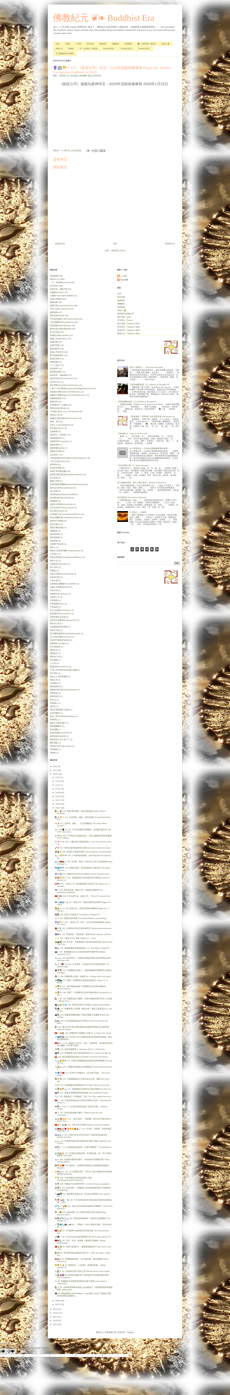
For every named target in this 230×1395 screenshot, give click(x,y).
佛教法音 (54, 650)
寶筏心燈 (54, 680)
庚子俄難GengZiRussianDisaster (64, 385)
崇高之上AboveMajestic (60, 425)
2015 (55, 1324)
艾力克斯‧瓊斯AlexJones (60, 637)
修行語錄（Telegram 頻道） (129, 323)
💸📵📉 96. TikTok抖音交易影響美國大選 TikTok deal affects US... (83, 1237)
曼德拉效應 (55, 358)
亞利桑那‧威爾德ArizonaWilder (63, 584)
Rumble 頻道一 (109, 49)
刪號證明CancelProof (59, 666)
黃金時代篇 (55, 577)
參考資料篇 (55, 537)
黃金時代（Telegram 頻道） (129, 330)
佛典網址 (102, 44)
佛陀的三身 (55, 656)
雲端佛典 (54, 749)
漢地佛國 (83, 75)
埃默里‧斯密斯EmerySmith (61, 504)
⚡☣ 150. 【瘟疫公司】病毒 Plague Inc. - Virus (75, 938)
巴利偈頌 (54, 683)
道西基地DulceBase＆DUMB (62, 494)
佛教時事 (54, 302)
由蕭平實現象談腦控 (58, 471)
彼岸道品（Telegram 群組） (129, 327)
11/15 (58, 789)
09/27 (58, 808)
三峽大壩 (54, 580)
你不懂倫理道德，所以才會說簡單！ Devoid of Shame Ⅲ (141, 482)
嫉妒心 (53, 547)
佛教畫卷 (54, 531)
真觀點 (53, 570)
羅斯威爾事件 (56, 726)
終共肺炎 (74, 75)
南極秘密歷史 (56, 398)
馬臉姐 (53, 753)
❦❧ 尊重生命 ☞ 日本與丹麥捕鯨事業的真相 (148, 448)
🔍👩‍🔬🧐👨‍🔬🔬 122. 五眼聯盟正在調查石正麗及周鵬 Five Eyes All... (83, 1089)
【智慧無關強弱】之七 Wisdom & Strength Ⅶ (149, 384)
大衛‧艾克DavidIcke (58, 461)
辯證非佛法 (55, 524)
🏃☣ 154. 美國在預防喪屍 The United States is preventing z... (81, 918)
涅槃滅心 (54, 703)
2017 (55, 1317)
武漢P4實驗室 (56, 299)
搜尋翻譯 (128, 44)
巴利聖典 (54, 600)
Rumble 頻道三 (144, 49)
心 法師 (123, 276)
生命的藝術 (55, 713)
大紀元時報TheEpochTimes (62, 507)
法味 (57, 44)
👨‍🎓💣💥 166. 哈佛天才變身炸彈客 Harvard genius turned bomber (83, 852)
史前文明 (54, 590)
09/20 (58, 1301)
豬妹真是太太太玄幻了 (59, 739)
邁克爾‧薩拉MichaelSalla (60, 498)
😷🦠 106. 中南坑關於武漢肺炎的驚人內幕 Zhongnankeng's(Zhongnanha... (73, 1179)
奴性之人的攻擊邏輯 (58, 676)
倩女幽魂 (54, 660)
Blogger (130, 1332)
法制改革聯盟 (56, 468)
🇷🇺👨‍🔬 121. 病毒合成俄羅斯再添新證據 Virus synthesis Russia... (82, 1093)
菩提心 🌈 (165, 44)
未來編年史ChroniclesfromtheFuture (65, 514)
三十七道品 (55, 365)
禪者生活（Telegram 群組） (129, 333)
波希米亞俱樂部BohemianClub (63, 620)
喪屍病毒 (54, 541)
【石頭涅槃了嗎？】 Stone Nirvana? (133, 465)
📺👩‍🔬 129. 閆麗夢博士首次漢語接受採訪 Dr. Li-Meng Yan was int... (83, 1053)
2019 (55, 1309)
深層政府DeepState (58, 564)
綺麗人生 (59, 49)
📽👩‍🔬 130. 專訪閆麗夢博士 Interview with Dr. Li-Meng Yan (80, 1049)
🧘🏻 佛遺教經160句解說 (65, 53)
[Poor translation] (11, 1351)
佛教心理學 (55, 481)
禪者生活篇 (55, 630)
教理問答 (54, 464)
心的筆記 (54, 554)
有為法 (53, 700)
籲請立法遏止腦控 (58, 723)
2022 (55, 766)
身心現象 (54, 491)
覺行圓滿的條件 (57, 355)
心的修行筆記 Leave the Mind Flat (64, 411)
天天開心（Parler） (125, 320)
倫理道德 (54, 312)
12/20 (58, 781)
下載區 (67, 44)
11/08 (58, 792)
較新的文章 (60, 244)
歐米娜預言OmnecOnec (60, 613)
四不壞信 (54, 673)
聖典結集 (121, 307)
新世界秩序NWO (57, 315)
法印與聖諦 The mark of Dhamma (131, 497)
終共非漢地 (55, 332)
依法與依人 (55, 455)
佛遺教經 (54, 501)
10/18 (58, 796)
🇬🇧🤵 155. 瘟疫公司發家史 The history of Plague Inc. (78, 914)
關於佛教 (54, 743)
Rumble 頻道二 (127, 49)
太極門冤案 (55, 345)
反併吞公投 (55, 382)
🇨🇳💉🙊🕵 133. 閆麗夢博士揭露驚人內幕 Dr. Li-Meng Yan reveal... (83, 1033)
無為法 (53, 706)
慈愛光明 (54, 401)
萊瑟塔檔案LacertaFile (59, 733)
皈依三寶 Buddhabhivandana (62, 716)
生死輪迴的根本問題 (58, 627)
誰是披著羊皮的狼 (58, 736)
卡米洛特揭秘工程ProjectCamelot (64, 319)
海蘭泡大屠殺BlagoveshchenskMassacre (67, 395)
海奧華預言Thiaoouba (59, 441)
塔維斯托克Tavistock (59, 594)
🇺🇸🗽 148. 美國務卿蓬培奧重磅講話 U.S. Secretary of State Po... (83, 948)
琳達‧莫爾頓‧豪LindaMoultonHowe (64, 517)
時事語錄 (54, 693)
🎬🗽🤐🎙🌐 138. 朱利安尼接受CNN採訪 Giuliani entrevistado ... (83, 1005)
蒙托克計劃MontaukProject (61, 488)
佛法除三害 (55, 415)
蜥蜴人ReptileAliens (58, 339)
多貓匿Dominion (57, 292)
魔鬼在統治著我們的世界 (60, 329)
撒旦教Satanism (57, 428)
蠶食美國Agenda (57, 448)
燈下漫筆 (54, 567)
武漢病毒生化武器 (58, 617)
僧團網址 (115, 44)
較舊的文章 (170, 244)
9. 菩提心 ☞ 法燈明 (138, 512)
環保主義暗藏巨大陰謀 (59, 710)
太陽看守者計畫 (57, 544)
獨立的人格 (55, 623)
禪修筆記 (54, 719)
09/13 (58, 1304)
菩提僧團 (54, 729)
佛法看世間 (55, 534)
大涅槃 (78, 44)
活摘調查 (54, 431)
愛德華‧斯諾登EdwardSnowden (63, 690)
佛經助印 (54, 653)
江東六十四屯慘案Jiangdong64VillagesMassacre (71, 388)
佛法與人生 (64, 75)
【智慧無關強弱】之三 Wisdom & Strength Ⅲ (136, 401)
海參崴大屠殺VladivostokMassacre (65, 392)
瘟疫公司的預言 (94, 75)
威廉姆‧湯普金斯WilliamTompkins (64, 418)
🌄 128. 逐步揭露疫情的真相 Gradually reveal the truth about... (82, 1057)
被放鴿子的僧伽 (57, 521)
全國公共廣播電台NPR (60, 587)
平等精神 (54, 607)
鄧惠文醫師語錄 (57, 527)
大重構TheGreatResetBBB (61, 296)
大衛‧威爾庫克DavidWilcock (62, 322)
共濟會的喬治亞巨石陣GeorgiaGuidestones (68, 458)
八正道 (53, 663)
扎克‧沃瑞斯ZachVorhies (60, 610)
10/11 (58, 800)
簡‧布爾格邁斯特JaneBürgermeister (65, 633)
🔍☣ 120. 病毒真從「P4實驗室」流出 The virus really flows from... (83, 1096)
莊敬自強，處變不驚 (58, 289)
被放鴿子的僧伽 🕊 (125, 314)
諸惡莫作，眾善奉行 (58, 435)
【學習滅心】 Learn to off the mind (132, 433)
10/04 (58, 804)
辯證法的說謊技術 (58, 408)
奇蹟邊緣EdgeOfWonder (60, 325)
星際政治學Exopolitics (59, 335)
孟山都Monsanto (57, 511)
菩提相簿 (54, 368)
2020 (55, 774)
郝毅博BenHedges (58, 643)
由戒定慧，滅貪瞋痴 (58, 375)
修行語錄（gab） (124, 317)
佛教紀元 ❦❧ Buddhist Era (103, 18)
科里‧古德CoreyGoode (59, 309)
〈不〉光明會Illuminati (59, 282)
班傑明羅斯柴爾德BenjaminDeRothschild (67, 484)
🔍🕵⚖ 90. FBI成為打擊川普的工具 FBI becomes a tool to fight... (83, 1271)
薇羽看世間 (55, 349)
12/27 (58, 777)
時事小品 (54, 561)
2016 (55, 1320)
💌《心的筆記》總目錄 (88, 49)
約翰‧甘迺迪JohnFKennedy (61, 574)
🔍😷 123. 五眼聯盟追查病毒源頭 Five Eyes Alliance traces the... (83, 1085)
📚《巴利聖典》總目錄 (146, 44)
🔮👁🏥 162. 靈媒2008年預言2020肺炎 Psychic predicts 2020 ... (83, 874)
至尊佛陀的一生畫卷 (58, 405)
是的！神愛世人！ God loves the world (146, 367)
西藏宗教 (54, 342)
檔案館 (71, 49)
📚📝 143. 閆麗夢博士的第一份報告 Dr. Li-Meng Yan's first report (83, 976)
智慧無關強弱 (56, 438)
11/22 (58, 785)
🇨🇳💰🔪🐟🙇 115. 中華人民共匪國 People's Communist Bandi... (83, 1125)
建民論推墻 (55, 686)
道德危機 (54, 362)
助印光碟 (90, 44)
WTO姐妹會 (55, 647)
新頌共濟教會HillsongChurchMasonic (66, 557)
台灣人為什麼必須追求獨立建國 (63, 670)
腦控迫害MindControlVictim (61, 378)
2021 (55, 770)
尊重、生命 (55, 421)
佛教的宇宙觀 (56, 451)
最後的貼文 (55, 696)
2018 (55, 1313)
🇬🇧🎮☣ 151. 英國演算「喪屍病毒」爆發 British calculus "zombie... (83, 934)
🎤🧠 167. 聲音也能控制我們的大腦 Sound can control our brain (82, 848)
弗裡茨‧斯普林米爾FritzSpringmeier (65, 550)
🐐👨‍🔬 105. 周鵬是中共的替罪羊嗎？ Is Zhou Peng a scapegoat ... (83, 1184)
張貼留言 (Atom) (118, 250)
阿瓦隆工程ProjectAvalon (61, 746)
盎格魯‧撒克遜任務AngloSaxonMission (66, 474)
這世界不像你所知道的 (59, 640)
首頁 (115, 244)
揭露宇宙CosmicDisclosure (61, 305)
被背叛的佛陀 (56, 372)
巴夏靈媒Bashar (57, 604)
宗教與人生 (55, 597)
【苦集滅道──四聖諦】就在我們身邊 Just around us (152, 416)
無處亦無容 (55, 445)
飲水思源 (54, 478)
